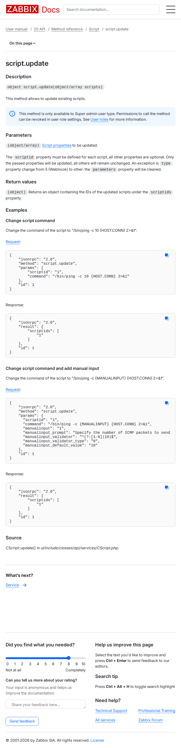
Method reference (67, 29)
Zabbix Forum (150, 720)
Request (13, 238)
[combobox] (112, 9)
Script (94, 29)
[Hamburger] (170, 9)
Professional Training (156, 710)
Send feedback (22, 721)
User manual (17, 29)
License (97, 740)
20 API (39, 29)
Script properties (56, 144)
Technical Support (111, 710)
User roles (99, 118)
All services (105, 720)
